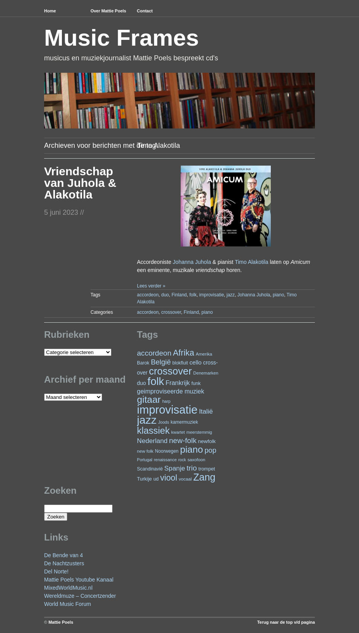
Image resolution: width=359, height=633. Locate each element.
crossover (171, 312)
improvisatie (211, 295)
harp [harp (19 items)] (166, 401)
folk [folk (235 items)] (155, 381)
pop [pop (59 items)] (210, 450)
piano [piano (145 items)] (191, 449)
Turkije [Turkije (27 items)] (144, 479)
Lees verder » (151, 286)
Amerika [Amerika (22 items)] (204, 353)
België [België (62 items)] (161, 362)
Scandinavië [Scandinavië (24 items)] (150, 469)
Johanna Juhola (192, 262)
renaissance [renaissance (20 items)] (165, 459)
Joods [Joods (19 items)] (163, 422)
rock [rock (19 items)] (182, 459)
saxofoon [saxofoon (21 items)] (196, 459)
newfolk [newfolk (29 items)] (207, 441)
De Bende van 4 (63, 555)
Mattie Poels (60, 622)
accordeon (148, 295)
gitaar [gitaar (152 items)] (149, 399)
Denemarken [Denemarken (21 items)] (206, 373)
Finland (178, 295)
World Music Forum (67, 604)
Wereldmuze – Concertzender (80, 596)
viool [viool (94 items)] (168, 477)
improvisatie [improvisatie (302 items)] (167, 409)
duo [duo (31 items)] (141, 383)
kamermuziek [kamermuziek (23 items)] (184, 422)
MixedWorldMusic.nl (68, 588)
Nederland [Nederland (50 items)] (152, 441)
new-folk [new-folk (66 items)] (183, 440)
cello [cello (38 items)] (196, 362)
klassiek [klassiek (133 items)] (153, 430)
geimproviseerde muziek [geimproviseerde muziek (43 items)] (170, 391)
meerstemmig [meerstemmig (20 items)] (199, 432)
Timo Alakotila (251, 262)
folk (193, 295)
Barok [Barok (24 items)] (143, 363)
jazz (231, 295)
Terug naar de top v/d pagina (286, 622)
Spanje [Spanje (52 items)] (174, 468)
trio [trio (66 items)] (191, 468)
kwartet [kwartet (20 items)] (178, 432)
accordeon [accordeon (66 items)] (154, 353)
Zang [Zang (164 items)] (204, 477)
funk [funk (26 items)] (196, 383)
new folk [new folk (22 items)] (145, 450)
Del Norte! (56, 571)
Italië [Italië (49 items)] (206, 411)
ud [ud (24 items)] (156, 479)
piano (278, 295)
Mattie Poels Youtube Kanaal (78, 580)
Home (50, 11)
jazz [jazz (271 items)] (147, 420)
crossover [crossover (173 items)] (170, 371)
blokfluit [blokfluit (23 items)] (180, 363)
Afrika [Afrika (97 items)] (183, 353)
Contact (145, 11)
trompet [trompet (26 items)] (206, 469)
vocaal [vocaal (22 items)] (185, 478)
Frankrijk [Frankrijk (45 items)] (178, 382)
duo (165, 295)
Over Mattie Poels (108, 11)
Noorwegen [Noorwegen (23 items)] (167, 451)
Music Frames (121, 38)
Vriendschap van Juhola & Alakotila (80, 183)
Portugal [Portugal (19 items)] (144, 459)
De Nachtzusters (64, 563)
